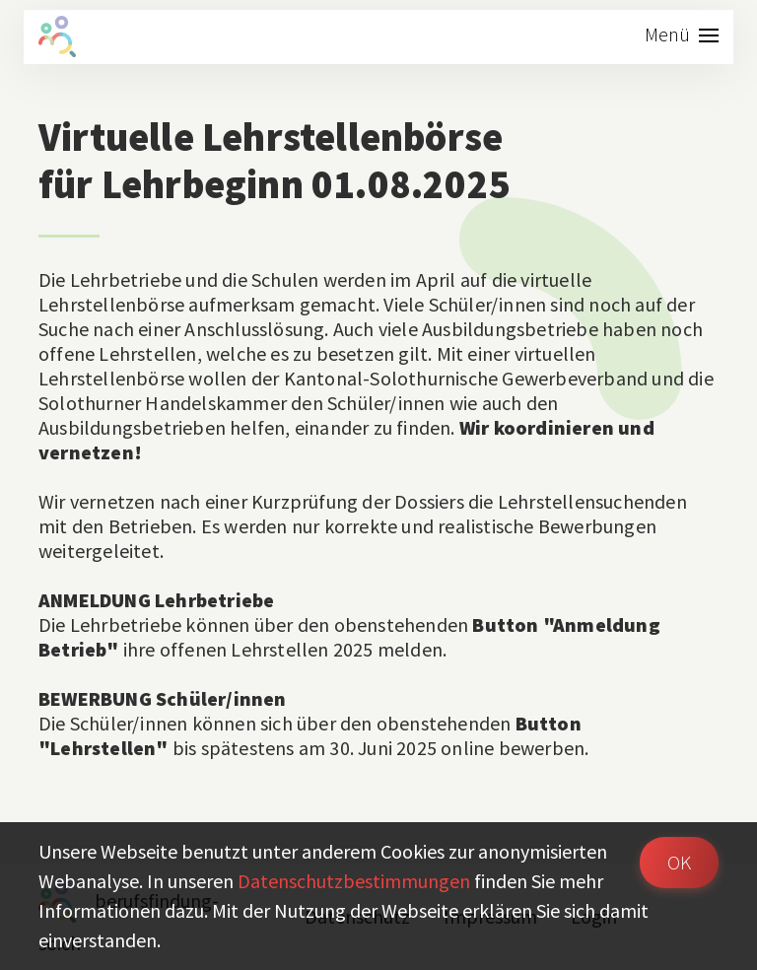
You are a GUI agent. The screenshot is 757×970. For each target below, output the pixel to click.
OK (679, 862)
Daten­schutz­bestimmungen (354, 880)
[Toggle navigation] (681, 37)
